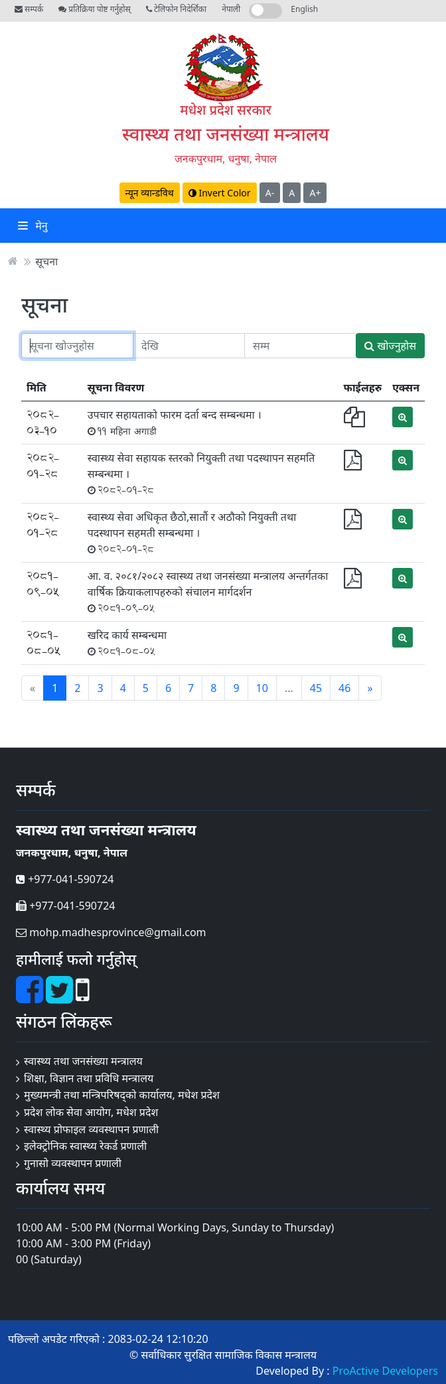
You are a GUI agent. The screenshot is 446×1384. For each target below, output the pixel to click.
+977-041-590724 (64, 879)
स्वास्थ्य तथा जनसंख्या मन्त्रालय (225, 133)
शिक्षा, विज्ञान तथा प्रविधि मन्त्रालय (88, 1078)
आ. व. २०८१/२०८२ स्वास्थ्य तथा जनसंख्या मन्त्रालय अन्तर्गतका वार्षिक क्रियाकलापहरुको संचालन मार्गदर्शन (208, 591)
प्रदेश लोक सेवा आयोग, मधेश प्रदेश (91, 1112)
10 (262, 688)
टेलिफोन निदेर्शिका (176, 9)
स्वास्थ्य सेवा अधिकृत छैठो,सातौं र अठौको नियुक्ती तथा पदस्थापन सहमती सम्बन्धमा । (192, 532)
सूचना (46, 260)
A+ (315, 192)
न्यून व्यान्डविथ (149, 192)
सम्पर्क (29, 9)
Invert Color (219, 192)
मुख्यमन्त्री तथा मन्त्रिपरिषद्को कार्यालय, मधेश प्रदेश (122, 1094)
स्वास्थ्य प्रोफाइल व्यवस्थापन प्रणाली (91, 1129)
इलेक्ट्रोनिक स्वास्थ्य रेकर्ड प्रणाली (85, 1146)
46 (344, 688)
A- (269, 192)
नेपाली (231, 9)
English (304, 9)
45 (316, 688)
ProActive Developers (385, 1370)
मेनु (33, 225)
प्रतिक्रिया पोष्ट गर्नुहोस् (94, 9)
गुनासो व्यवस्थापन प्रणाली (72, 1163)
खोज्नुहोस (390, 345)
